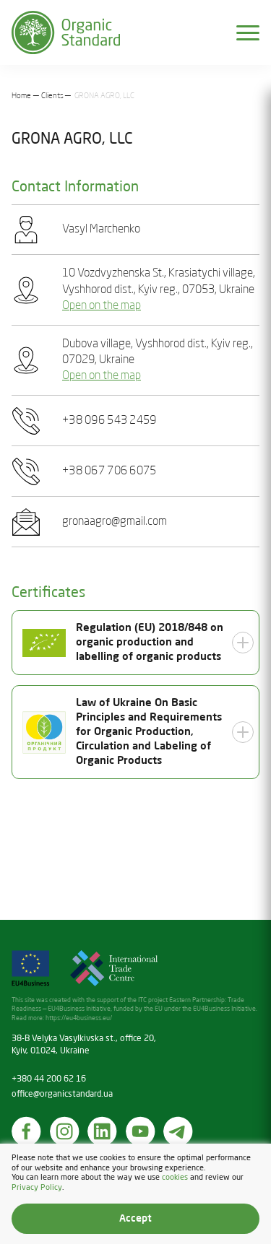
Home (21, 96)
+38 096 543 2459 (109, 421)
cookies (175, 1178)
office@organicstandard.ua (62, 1094)
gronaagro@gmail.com (114, 522)
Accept (135, 1219)
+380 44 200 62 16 (49, 1079)
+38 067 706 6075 (109, 471)
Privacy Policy (37, 1187)
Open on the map (101, 306)
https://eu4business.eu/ (79, 1018)
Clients (52, 96)
